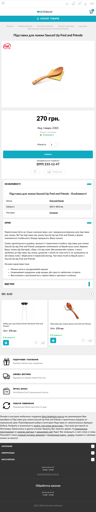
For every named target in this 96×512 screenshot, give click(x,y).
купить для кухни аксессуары (48, 426)
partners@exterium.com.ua (48, 474)
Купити (48, 154)
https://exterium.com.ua (53, 417)
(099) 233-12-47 (48, 164)
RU (92, 3)
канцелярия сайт (44, 432)
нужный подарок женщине (31, 435)
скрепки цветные (25, 432)
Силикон (54, 213)
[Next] (91, 294)
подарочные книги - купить (61, 435)
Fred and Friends (57, 201)
